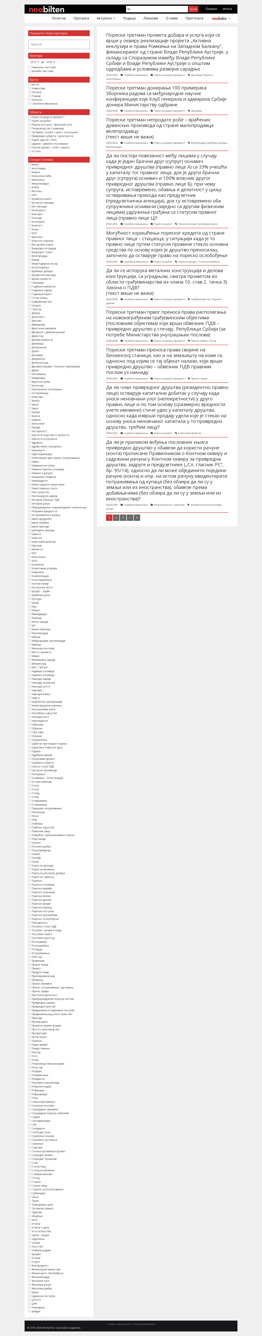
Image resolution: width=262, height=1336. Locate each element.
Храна (35, 1292)
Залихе (35, 412)
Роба (34, 1098)
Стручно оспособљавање (47, 1189)
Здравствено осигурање (46, 446)
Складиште (38, 1128)
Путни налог (39, 1037)
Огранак (36, 736)
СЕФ (34, 1124)
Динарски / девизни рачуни (48, 332)
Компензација (40, 576)
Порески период (41, 907)
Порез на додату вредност (169, 75)
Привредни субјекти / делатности (52, 136)
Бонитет (36, 225)
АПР (34, 195)
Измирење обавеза (43, 477)
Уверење (37, 1216)
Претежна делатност (44, 995)
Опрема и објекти (42, 762)
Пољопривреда (41, 850)
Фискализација (40, 1277)
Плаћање (37, 823)
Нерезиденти (39, 720)
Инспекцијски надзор (44, 496)
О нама (111, 1324)
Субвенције (38, 1193)
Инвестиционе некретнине (48, 484)
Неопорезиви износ (43, 709)
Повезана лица (187, 224)
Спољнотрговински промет (48, 1151)
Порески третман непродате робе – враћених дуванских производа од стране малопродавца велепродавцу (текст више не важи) (160, 128)
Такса (35, 1197)
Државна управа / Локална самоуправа (55, 366)
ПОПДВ (36, 858)
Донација (196, 75)
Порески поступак (42, 911)
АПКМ (35, 187)
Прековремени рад (43, 976)
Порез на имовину (42, 869)
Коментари (38, 88)
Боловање (38, 221)
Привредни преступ (43, 1006)
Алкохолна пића (41, 176)
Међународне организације (48, 640)
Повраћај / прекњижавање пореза (52, 835)
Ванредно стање (41, 252)
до (43, 62)
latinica (227, 9)
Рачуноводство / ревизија (169, 504)
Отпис (35, 797)
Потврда (36, 949)
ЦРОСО (36, 1300)
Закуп (34, 408)
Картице (36, 545)
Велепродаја (198, 142)
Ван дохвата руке (42, 244)
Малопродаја (114, 146)
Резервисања (39, 1075)
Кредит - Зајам (40, 591)
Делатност (38, 317)
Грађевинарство (201, 299)
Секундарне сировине (44, 1109)
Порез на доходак (42, 865)
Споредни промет (42, 1155)
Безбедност (38, 210)
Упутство (37, 1246)
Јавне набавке (40, 522)
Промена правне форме (46, 1025)
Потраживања (40, 953)
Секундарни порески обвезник (50, 1113)
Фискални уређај (41, 1288)
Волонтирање (40, 267)
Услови (35, 1258)
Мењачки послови (42, 648)
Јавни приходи (40, 526)
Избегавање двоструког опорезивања (55, 458)
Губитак (36, 309)
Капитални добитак (189, 433)
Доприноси (38, 358)
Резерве (36, 1071)
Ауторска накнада (42, 202)
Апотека (36, 191)
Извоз (35, 461)
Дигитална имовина (43, 328)
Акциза (35, 172)
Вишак (35, 259)
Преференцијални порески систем (52, 999)
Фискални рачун (41, 1284)
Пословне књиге (41, 934)
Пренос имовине (41, 983)
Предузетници (40, 972)
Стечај (212, 340)
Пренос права (199, 340)
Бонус (35, 229)
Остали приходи (41, 781)
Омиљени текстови (43, 67)
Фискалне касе (40, 1280)
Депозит (36, 320)
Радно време (39, 1044)
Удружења (38, 1239)
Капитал (36, 538)
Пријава (211, 9)
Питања (36, 92)
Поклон (36, 842)
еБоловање (38, 374)
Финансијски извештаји (45, 1269)
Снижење (37, 1143)
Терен (35, 1200)
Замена (36, 419)
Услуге (35, 1261)
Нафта (35, 698)
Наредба (36, 690)
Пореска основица (42, 884)
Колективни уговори (44, 568)
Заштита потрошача (44, 438)
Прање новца (39, 964)
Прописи (36, 99)
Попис (35, 861)
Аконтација (38, 168)
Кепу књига (38, 557)
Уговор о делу (40, 1227)
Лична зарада (39, 621)
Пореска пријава (41, 888)
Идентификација (41, 454)
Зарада (35, 427)
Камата (36, 534)
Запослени (38, 423)
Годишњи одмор (41, 290)
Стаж (34, 1162)
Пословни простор (43, 938)
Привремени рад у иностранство (51, 1014)
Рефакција (37, 1090)
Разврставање (40, 1048)
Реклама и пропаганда (45, 1082)
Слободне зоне (40, 1132)
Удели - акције (40, 1235)
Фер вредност (40, 1265)
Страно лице (39, 1185)
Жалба (35, 400)
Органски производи (44, 770)
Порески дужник (41, 899)
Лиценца (36, 618)
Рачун (35, 1060)
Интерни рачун (40, 503)
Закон (35, 404)
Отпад (35, 793)
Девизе (35, 313)
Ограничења (39, 739)
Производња (39, 1021)
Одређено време (41, 755)
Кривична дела (40, 595)
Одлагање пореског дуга (46, 747)
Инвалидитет (39, 480)
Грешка (36, 305)
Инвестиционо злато (44, 488)
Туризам (36, 1212)
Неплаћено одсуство (44, 713)
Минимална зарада (43, 659)
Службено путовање (44, 1140)
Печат (35, 816)
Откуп (35, 789)
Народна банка (40, 694)
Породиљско (39, 922)
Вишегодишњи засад (44, 263)
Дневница (37, 343)
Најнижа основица (42, 675)
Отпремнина (39, 800)
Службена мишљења (136, 75)
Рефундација (39, 1094)
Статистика (38, 1166)
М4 (33, 625)
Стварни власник (41, 1174)
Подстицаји (38, 839)
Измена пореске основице (47, 469)
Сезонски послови (42, 1105)
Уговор (35, 1223)
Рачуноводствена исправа (47, 1063)
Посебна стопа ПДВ (43, 926)
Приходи (36, 1018)
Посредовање (40, 945)
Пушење (36, 1040)
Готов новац (39, 298)
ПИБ (34, 819)
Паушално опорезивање (46, 808)
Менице (36, 644)
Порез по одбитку (42, 877)
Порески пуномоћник (44, 915)
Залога (35, 416)
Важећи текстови (42, 71)
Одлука (35, 751)
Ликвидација (39, 614)
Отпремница (39, 804)
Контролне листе (42, 587)
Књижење (37, 564)
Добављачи (197, 504)
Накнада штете (40, 686)
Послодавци (39, 941)
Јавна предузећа (41, 519)
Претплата (124, 1324)
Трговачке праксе (42, 1208)
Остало (36, 151)
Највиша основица (42, 671)
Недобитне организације (46, 701)
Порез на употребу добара (48, 873)
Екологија (37, 385)
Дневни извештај (42, 339)
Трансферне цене (207, 224)
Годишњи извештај (43, 286)
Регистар (37, 1067)
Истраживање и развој (45, 515)
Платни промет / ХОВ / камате (50, 147)
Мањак (35, 637)
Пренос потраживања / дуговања (52, 987)
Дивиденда (38, 324)
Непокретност (40, 717)
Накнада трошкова (43, 682)
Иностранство (40, 492)
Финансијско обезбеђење (47, 1273)
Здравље (37, 442)
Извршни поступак (43, 465)
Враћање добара (217, 142)
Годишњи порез (41, 294)
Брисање (37, 237)
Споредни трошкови (44, 1159)
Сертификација (40, 1120)
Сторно (36, 1181)
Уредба (36, 1254)
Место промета (41, 652)
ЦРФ (34, 1303)
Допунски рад (39, 362)
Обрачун (36, 728)
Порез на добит (163, 224)
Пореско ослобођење (45, 919)
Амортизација (40, 183)
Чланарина (38, 1307)
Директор (37, 336)
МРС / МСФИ (39, 667)
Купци (109, 508)
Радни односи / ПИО (44, 140)
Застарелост (39, 431)
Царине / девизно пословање (49, 143)
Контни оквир (213, 504)
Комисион (37, 572)
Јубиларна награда (42, 530)
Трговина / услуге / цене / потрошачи (54, 132)
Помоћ (35, 854)
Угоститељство (41, 1231)
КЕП (33, 553)
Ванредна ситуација (43, 248)
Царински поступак (43, 1296)
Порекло (36, 880)
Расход (35, 1052)
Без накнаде (39, 206)
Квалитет (37, 549)
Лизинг (35, 610)
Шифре (35, 1311)
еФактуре (37, 397)
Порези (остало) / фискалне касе (51, 124)
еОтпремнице (39, 393)
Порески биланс (41, 896)
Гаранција (37, 282)
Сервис (35, 1117)
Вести (35, 84)
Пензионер (38, 812)
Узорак (35, 1242)
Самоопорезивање (43, 1101)
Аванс (35, 164)
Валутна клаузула (42, 240)
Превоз (36, 968)
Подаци (36, 96)
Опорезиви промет (43, 759)
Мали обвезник (41, 629)
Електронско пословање (46, 389)
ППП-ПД (36, 957)
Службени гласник (42, 1136)
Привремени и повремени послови (52, 1010)
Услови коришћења (144, 1324)
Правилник (38, 960)
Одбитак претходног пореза (49, 743)
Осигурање (38, 774)
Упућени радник (41, 1250)
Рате (34, 1056)
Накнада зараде (41, 679)
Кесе (34, 560)
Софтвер (37, 1147)
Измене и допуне (42, 473)
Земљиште (38, 450)
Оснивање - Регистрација (47, 778)
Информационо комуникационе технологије (59, 507)
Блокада (36, 218)
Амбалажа (37, 179)
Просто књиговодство (45, 1029)
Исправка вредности (44, 511)
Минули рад (38, 663)
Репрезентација (41, 1086)
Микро (35, 656)
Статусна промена (209, 261)
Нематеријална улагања (46, 705)
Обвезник (37, 724)
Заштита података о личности (50, 435)
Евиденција (38, 378)
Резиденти (38, 1079)
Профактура (39, 1033)
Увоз (34, 1220)
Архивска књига (41, 198)
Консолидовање (41, 579)
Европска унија (40, 381)
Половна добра (41, 846)
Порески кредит (187, 261)
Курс (34, 606)
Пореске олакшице (43, 892)
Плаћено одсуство (42, 827)
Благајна (36, 214)
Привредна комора (43, 1002)
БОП (34, 233)
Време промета (41, 278)
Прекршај (37, 979)
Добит (35, 351)
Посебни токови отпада (46, 930)
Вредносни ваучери (43, 275)
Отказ (35, 785)
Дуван (35, 370)
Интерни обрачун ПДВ (45, 499)
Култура (36, 599)
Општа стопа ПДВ (42, 766)
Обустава (37, 732)
